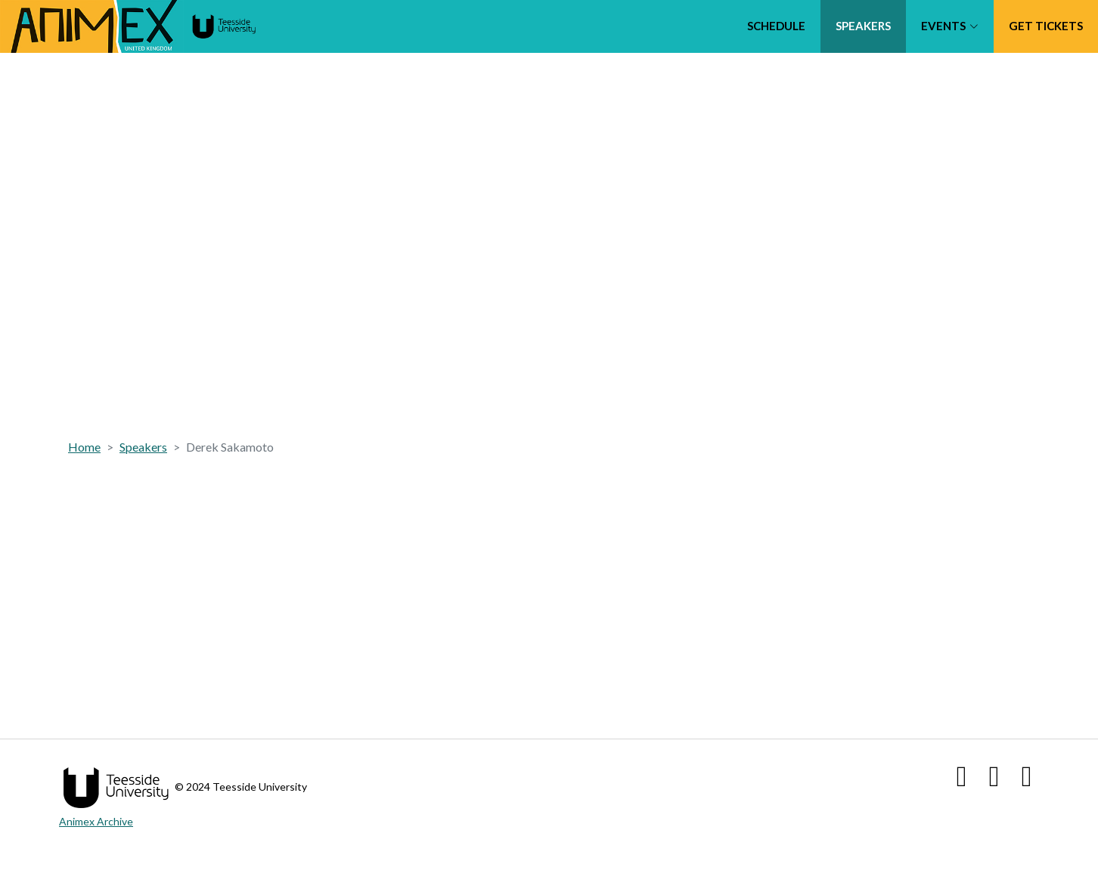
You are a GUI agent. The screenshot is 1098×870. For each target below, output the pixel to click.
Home (84, 447)
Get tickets (1046, 25)
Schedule (776, 25)
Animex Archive (96, 821)
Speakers (863, 25)
